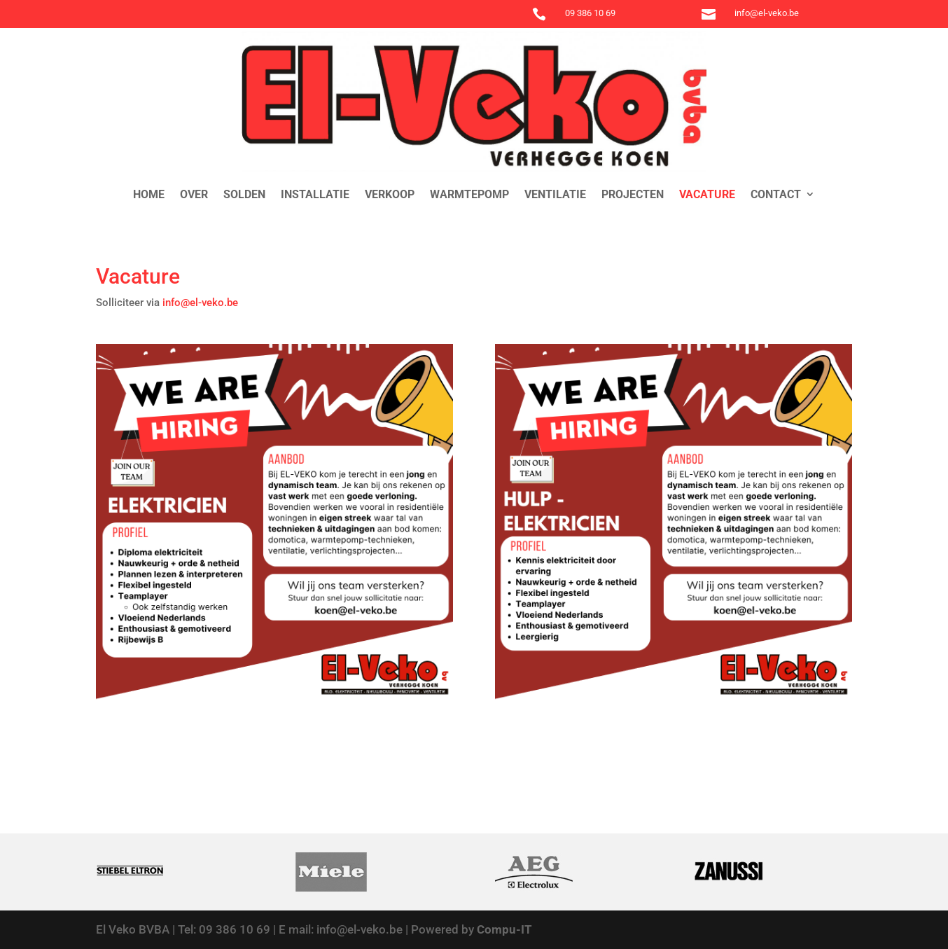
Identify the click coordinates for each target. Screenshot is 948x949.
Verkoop (389, 194)
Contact (776, 194)
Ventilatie (555, 194)
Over (194, 194)
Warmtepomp (469, 194)
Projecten (632, 194)
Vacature (707, 194)
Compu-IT (504, 929)
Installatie (315, 194)
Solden (244, 194)
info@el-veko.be (201, 302)
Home (149, 194)
